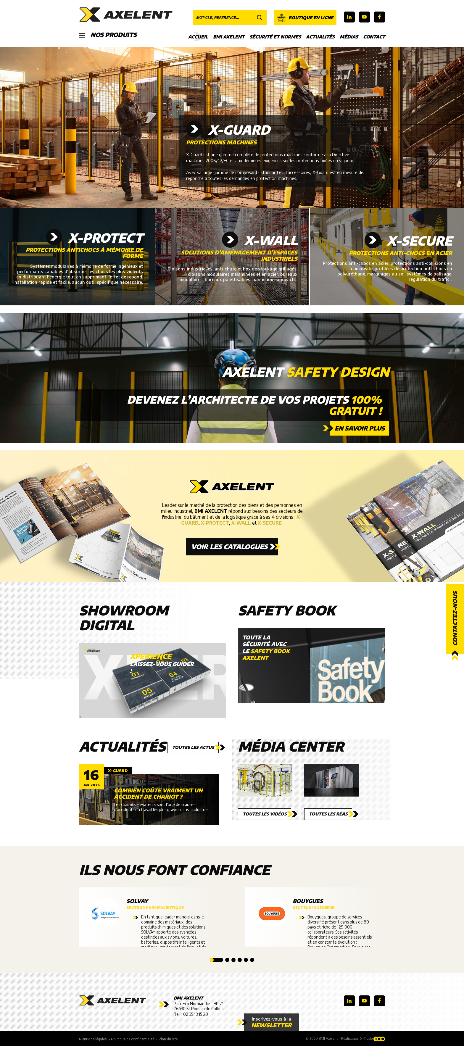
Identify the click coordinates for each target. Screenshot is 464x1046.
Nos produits (108, 35)
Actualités (320, 36)
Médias (349, 36)
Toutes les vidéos (264, 813)
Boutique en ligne (305, 18)
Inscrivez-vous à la (271, 1022)
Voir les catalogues (229, 546)
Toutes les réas (328, 813)
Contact (374, 36)
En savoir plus (360, 428)
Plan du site (168, 1039)
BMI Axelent (228, 36)
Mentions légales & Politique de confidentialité (116, 1039)
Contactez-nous (454, 619)
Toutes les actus (193, 747)
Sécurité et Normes (275, 36)
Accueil (198, 36)
